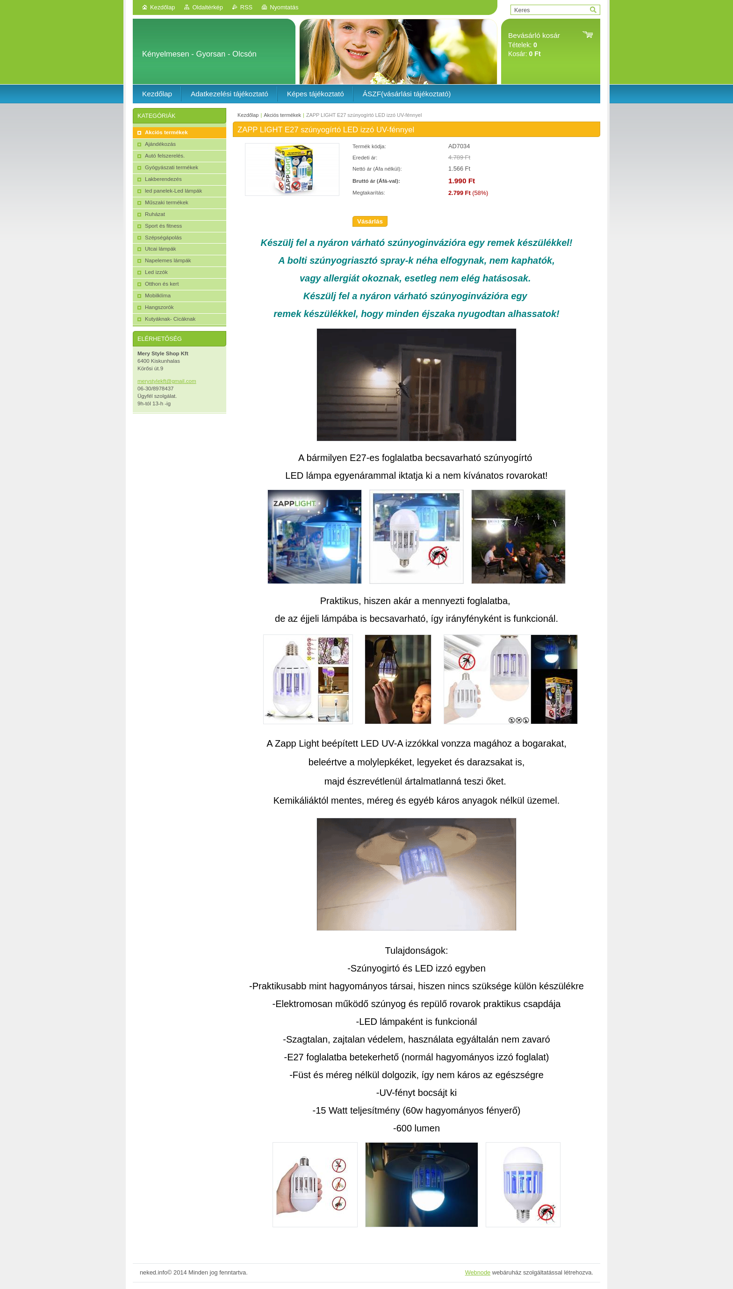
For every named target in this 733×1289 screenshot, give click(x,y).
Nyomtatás (284, 7)
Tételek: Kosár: (534, 45)
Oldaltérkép (207, 7)
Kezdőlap (162, 7)
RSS (246, 7)
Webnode (478, 1272)
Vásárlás (370, 221)
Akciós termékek (282, 115)
